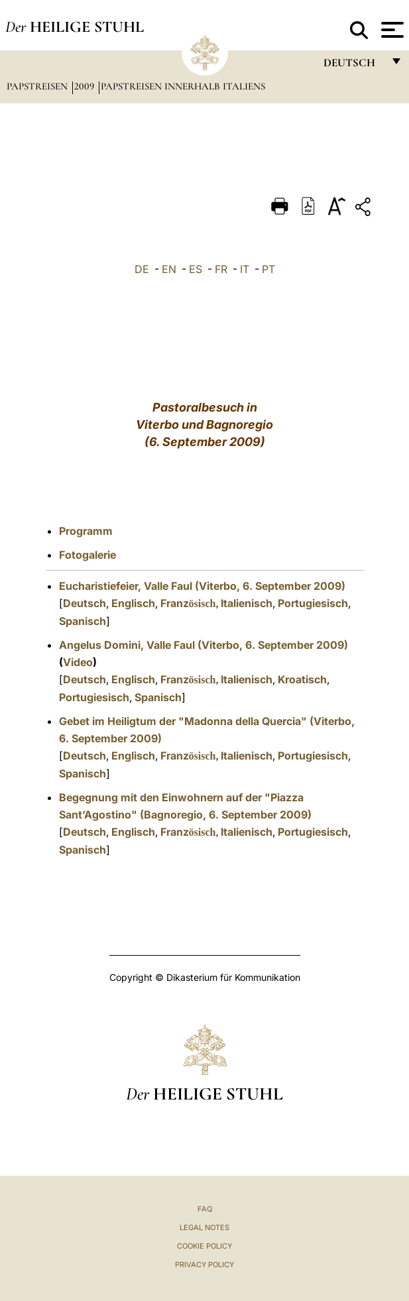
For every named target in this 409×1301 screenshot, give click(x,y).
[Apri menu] (391, 30)
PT (268, 269)
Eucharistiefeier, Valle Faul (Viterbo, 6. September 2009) (202, 586)
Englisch (133, 603)
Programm (86, 530)
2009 (85, 86)
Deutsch (84, 603)
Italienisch (246, 603)
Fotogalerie (87, 554)
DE (142, 269)
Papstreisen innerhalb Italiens (183, 86)
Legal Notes (204, 1227)
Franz (188, 603)
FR (221, 269)
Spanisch (82, 621)
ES (195, 269)
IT (244, 269)
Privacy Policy (204, 1264)
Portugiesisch (313, 603)
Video (78, 662)
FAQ (205, 1209)
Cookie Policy (204, 1246)
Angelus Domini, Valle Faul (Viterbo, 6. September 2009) (203, 644)
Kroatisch (302, 679)
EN (169, 269)
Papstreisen (38, 86)
